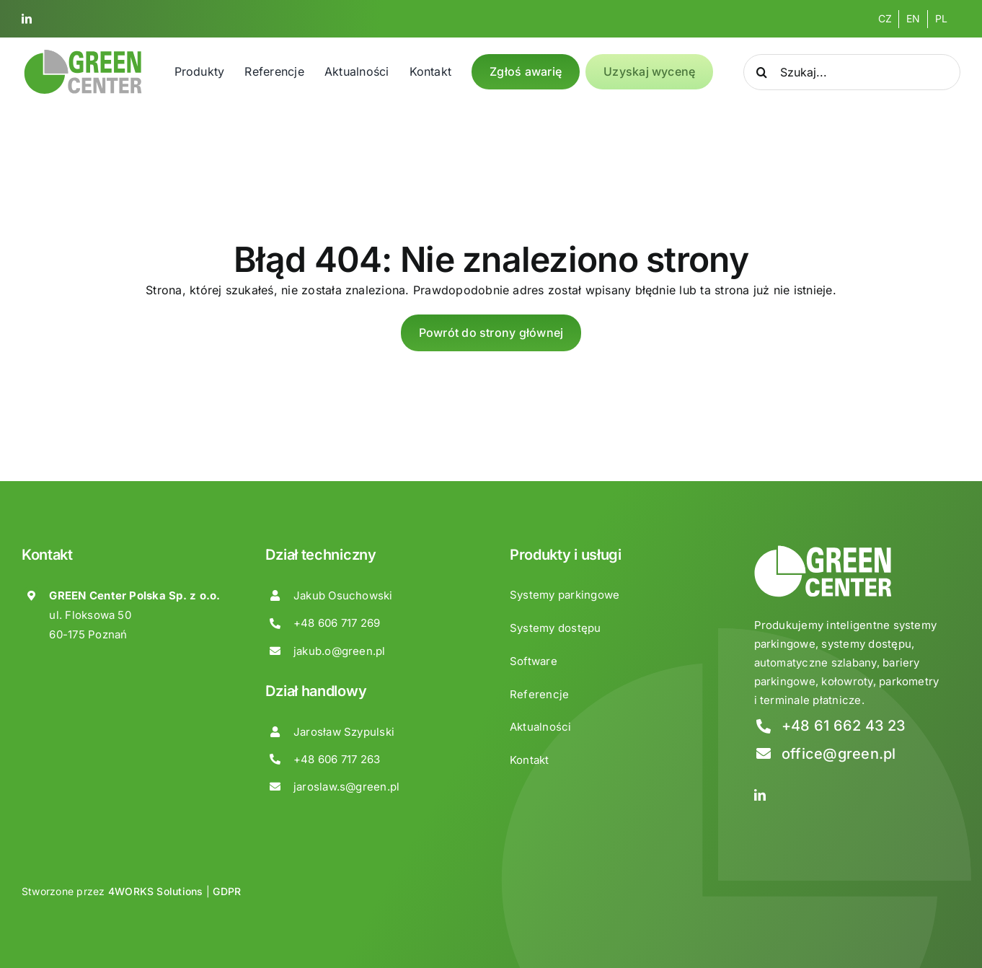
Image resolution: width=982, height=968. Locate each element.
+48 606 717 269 (337, 623)
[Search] (761, 72)
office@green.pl (839, 753)
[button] (29, 938)
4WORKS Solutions (155, 891)
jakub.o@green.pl (339, 651)
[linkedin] (27, 19)
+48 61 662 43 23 (844, 725)
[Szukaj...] (851, 72)
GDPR (227, 891)
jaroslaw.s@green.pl (346, 786)
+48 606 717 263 (337, 759)
